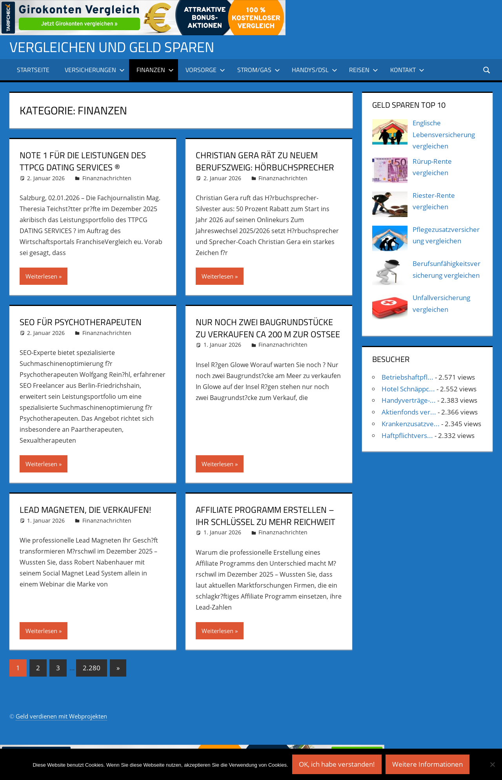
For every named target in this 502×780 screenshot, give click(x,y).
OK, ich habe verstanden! (337, 764)
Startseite (33, 69)
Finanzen (155, 69)
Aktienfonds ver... (409, 411)
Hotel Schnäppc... (408, 388)
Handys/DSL (314, 69)
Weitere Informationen (427, 764)
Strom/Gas (258, 69)
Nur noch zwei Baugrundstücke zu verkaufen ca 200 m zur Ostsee (268, 328)
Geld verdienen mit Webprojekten (61, 716)
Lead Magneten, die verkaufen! (85, 509)
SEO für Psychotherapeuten (81, 322)
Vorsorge (205, 69)
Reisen (363, 69)
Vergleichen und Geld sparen (111, 47)
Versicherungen (95, 69)
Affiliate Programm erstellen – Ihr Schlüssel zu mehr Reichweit (265, 515)
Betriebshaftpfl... (407, 377)
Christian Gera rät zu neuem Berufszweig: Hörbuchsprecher (265, 161)
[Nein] (492, 764)
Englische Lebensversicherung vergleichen (444, 134)
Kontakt (407, 69)
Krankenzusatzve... (411, 423)
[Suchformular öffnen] (487, 69)
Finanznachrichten (106, 178)
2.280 (91, 667)
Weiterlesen (41, 276)
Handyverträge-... (409, 400)
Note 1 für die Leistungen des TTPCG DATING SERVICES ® (83, 161)
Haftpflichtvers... (407, 435)
